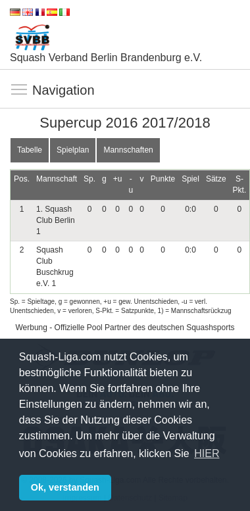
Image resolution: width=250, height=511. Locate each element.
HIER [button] (206, 453)
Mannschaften (128, 150)
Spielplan (73, 150)
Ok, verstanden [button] (65, 487)
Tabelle (29, 150)
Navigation (19, 90)
